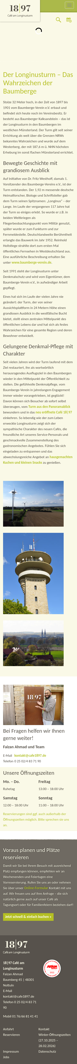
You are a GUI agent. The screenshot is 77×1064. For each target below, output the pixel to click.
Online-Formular (36, 888)
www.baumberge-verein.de (31, 262)
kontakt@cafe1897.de (30, 755)
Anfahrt (8, 1029)
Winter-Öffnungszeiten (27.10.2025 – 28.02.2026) (55, 1040)
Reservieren (11, 1035)
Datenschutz (47, 1051)
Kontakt (44, 1029)
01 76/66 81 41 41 (25, 1016)
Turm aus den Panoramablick (49, 407)
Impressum (11, 1051)
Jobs (6, 1057)
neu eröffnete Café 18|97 (54, 412)
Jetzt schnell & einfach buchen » (28, 917)
